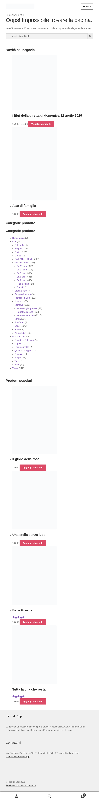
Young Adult (20, 333)
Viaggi (15, 368)
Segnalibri (19, 354)
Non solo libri (18, 336)
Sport (17, 329)
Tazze (17, 361)
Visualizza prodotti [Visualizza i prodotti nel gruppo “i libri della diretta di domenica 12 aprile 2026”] (41, 124)
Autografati (19, 245)
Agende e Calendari (24, 340)
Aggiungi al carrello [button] (33, 214)
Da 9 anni (21, 280)
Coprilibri (18, 343)
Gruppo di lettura (22, 294)
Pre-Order (19, 322)
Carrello (76, 794)
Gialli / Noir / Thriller (24, 259)
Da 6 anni (21, 277)
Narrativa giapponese (27, 308)
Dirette (17, 256)
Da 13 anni (22, 270)
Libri (14, 241)
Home (9, 15)
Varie (16, 365)
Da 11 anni (22, 266)
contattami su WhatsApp (17, 756)
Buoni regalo (18, 238)
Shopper (18, 357)
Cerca (49, 796)
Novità (17, 319)
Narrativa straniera (26, 315)
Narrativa (18, 305)
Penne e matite (21, 347)
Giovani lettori (21, 262)
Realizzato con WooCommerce (21, 785)
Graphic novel (21, 291)
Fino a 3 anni (23, 284)
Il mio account (16, 796)
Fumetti (20, 287)
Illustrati (18, 301)
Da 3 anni (21, 273)
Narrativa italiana (25, 312)
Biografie (18, 248)
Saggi (17, 326)
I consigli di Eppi (22, 298)
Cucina (17, 252)
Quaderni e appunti (23, 350)
